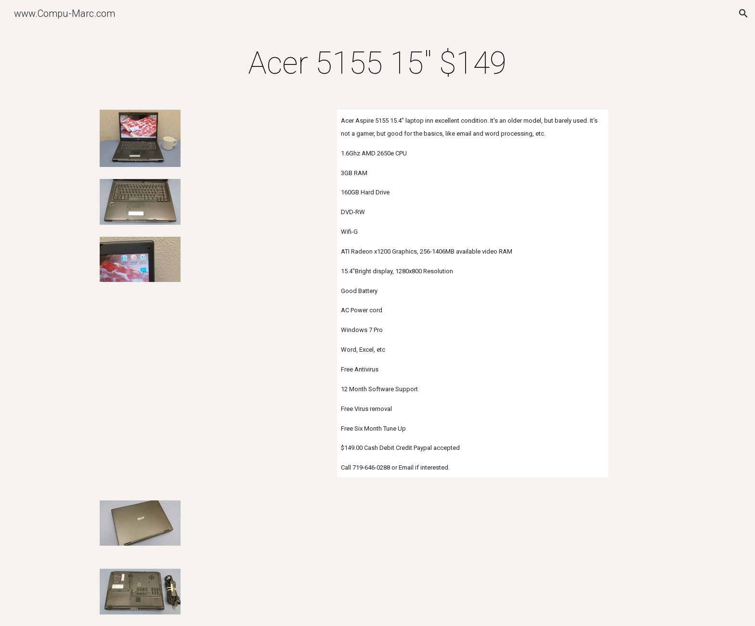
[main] (377, 63)
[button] (743, 13)
